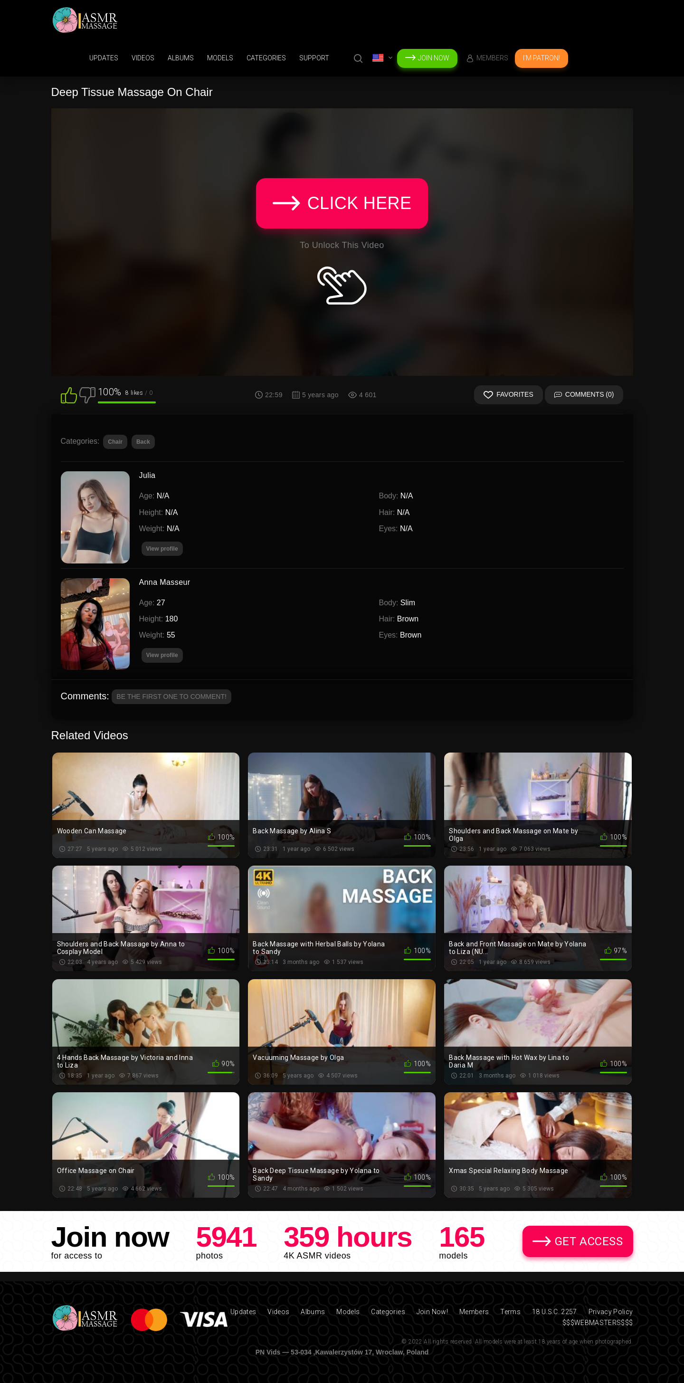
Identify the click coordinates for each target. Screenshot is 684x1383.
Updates (103, 58)
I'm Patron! (541, 58)
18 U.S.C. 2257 (554, 1312)
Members (492, 58)
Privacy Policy (611, 1312)
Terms (510, 1312)
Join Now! (432, 1312)
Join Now (433, 58)
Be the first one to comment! (171, 696)
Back (143, 442)
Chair (115, 442)
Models (220, 58)
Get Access (589, 1241)
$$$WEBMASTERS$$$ (597, 1322)
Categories (266, 58)
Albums (181, 58)
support (314, 58)
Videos (143, 58)
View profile (162, 655)
